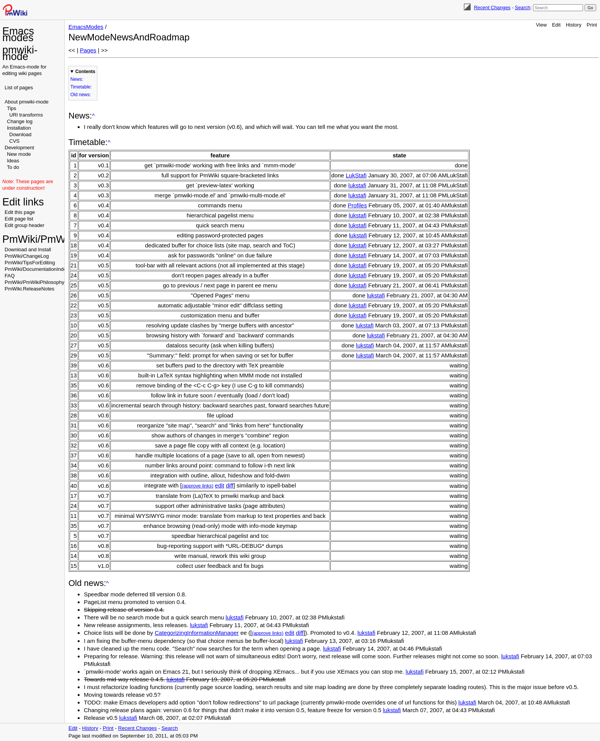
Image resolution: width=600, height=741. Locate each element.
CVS (14, 141)
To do (13, 167)
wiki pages (30, 73)
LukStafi (356, 175)
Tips (11, 108)
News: (76, 79)
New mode (19, 154)
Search (522, 7)
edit (219, 485)
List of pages (19, 87)
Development (19, 147)
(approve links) (197, 486)
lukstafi (357, 185)
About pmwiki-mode (26, 102)
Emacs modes (18, 34)
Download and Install (28, 249)
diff (229, 485)
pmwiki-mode (20, 53)
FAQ (10, 276)
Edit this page (20, 212)
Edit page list (19, 219)
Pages (88, 50)
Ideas (13, 161)
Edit (556, 25)
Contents (85, 71)
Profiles (357, 205)
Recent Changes (492, 7)
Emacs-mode (25, 67)
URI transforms (26, 115)
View (541, 25)
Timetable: (81, 87)
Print (592, 25)
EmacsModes (85, 26)
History (573, 25)
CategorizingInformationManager (196, 632)
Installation (19, 128)
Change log (20, 121)
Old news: (80, 94)
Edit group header (24, 225)
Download (20, 134)
